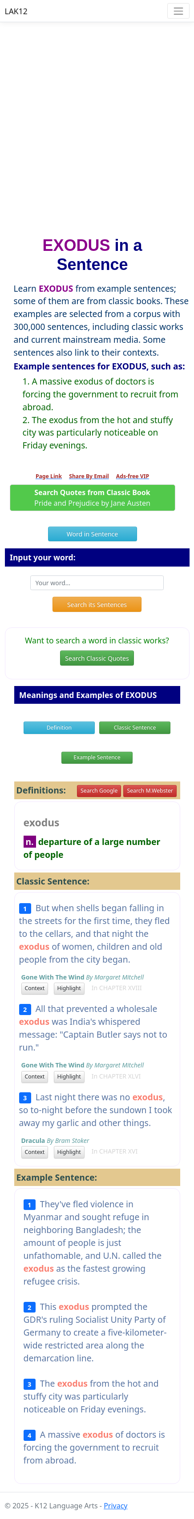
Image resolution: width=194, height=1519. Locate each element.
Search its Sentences (97, 604)
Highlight (69, 988)
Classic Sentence (135, 727)
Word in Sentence (92, 534)
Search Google (99, 790)
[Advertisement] (97, 125)
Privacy (115, 1506)
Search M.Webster (150, 790)
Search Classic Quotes (97, 658)
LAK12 (16, 11)
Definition (59, 727)
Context (35, 988)
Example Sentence (96, 757)
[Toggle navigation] (178, 11)
